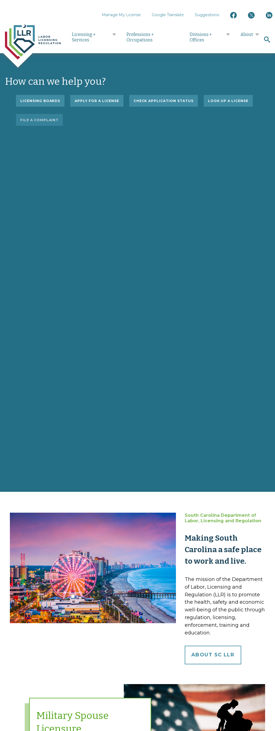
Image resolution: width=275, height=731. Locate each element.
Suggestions (207, 14)
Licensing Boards (40, 101)
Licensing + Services (84, 37)
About (246, 34)
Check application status (163, 101)
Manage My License (121, 14)
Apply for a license (97, 101)
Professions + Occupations (140, 37)
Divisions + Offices (201, 37)
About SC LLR (212, 655)
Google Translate (168, 14)
